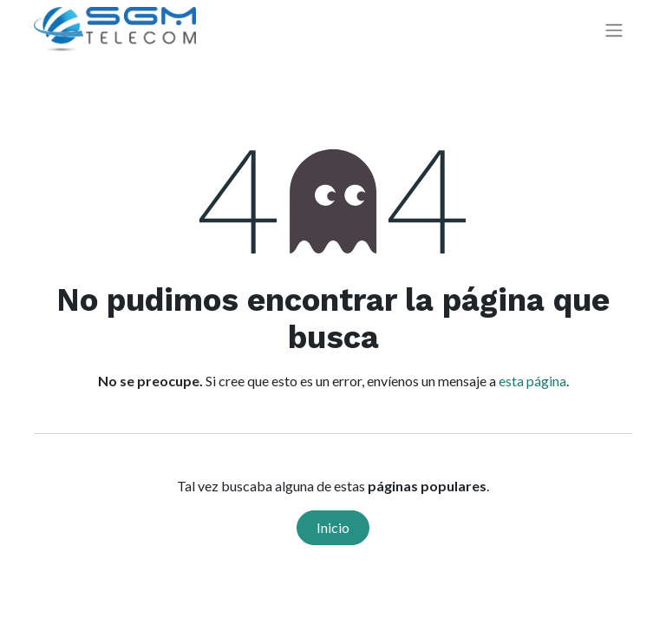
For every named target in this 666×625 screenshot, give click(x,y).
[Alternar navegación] (614, 30)
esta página (532, 380)
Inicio (333, 527)
